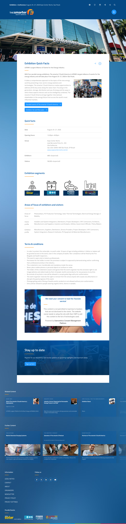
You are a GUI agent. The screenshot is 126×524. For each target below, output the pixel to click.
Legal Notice (9, 479)
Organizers (9, 490)
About (7, 486)
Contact (8, 482)
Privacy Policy (10, 498)
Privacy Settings (11, 502)
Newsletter (9, 494)
